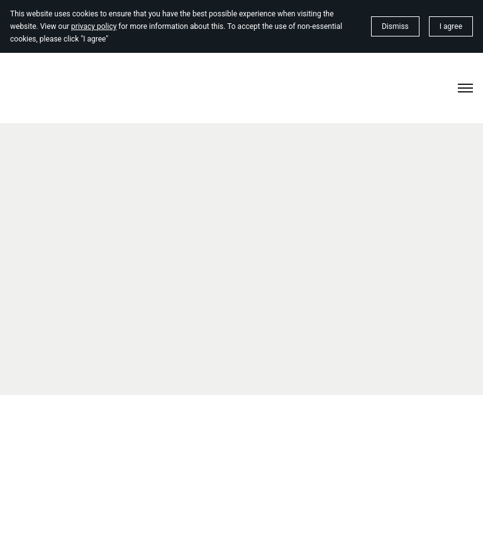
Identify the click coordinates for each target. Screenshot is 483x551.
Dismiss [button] (395, 26)
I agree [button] (451, 26)
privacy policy (93, 26)
